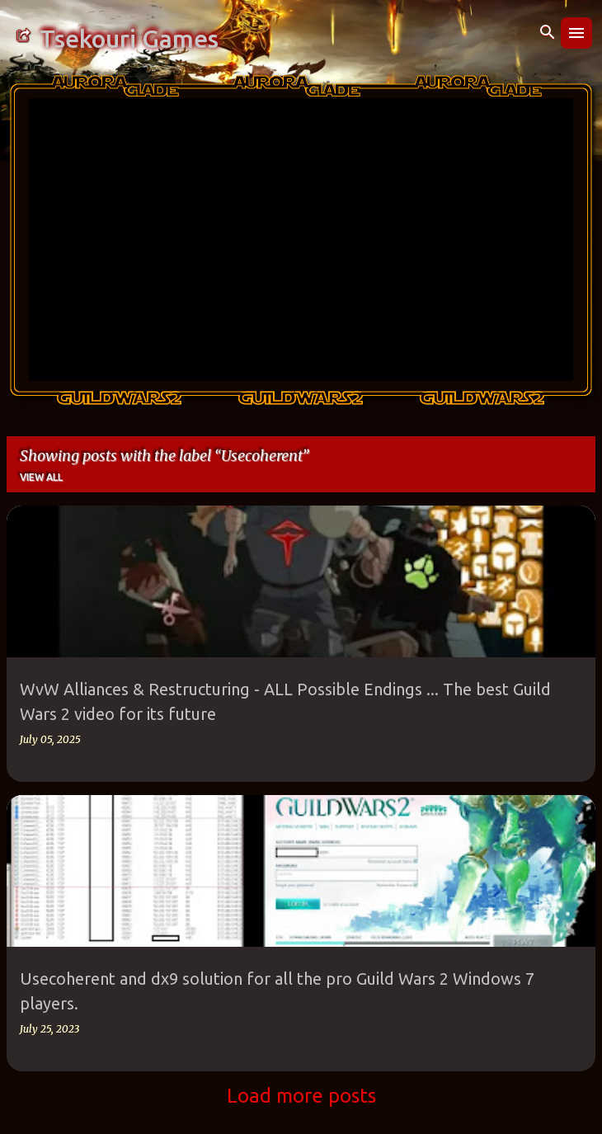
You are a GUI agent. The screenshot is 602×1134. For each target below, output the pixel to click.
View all (41, 477)
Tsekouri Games (129, 38)
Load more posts (301, 1096)
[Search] (547, 33)
